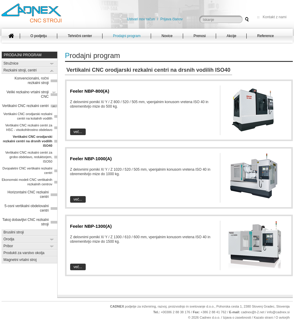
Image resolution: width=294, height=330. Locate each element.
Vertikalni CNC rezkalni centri (25, 106)
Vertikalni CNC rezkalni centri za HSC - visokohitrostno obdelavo (28, 127)
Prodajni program (23, 55)
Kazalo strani (263, 317)
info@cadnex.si (278, 312)
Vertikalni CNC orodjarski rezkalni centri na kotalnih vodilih (27, 116)
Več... (77, 132)
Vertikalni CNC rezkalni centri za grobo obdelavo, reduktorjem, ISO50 (28, 157)
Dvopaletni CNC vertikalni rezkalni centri (27, 170)
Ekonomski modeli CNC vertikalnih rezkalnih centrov (27, 182)
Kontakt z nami (275, 17)
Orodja (9, 239)
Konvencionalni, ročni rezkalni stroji (31, 80)
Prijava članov (171, 19)
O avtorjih (282, 317)
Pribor (8, 246)
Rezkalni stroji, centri (20, 70)
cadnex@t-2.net (252, 312)
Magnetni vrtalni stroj (20, 260)
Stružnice (11, 63)
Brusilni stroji (14, 232)
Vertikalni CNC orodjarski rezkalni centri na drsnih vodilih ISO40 (27, 141)
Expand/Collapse (52, 64)
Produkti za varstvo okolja (24, 253)
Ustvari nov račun (141, 19)
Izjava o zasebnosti (237, 317)
